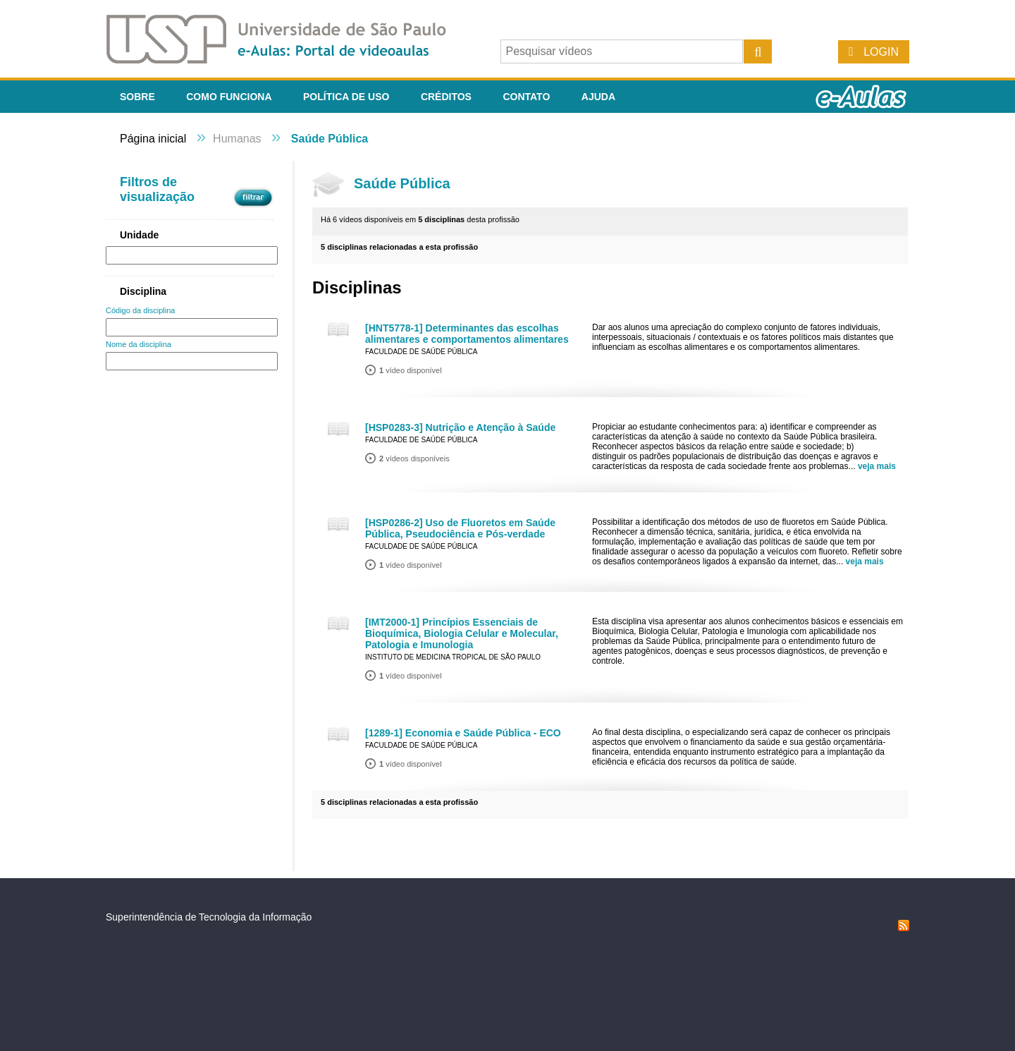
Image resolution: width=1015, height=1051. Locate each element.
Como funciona (228, 96)
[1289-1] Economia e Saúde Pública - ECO (463, 733)
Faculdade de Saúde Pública (421, 352)
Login (881, 52)
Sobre (137, 96)
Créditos (446, 96)
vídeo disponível (410, 370)
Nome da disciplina (138, 344)
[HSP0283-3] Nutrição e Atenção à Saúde (460, 427)
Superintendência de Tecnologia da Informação (209, 917)
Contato (526, 96)
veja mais (877, 466)
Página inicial (153, 139)
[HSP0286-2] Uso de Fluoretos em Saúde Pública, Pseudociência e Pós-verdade (460, 528)
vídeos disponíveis (414, 458)
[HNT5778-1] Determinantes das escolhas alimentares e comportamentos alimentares (467, 333)
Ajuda (598, 96)
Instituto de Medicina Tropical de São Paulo (453, 657)
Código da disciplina (140, 310)
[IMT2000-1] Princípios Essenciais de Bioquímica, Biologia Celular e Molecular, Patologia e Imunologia (461, 633)
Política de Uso (346, 96)
